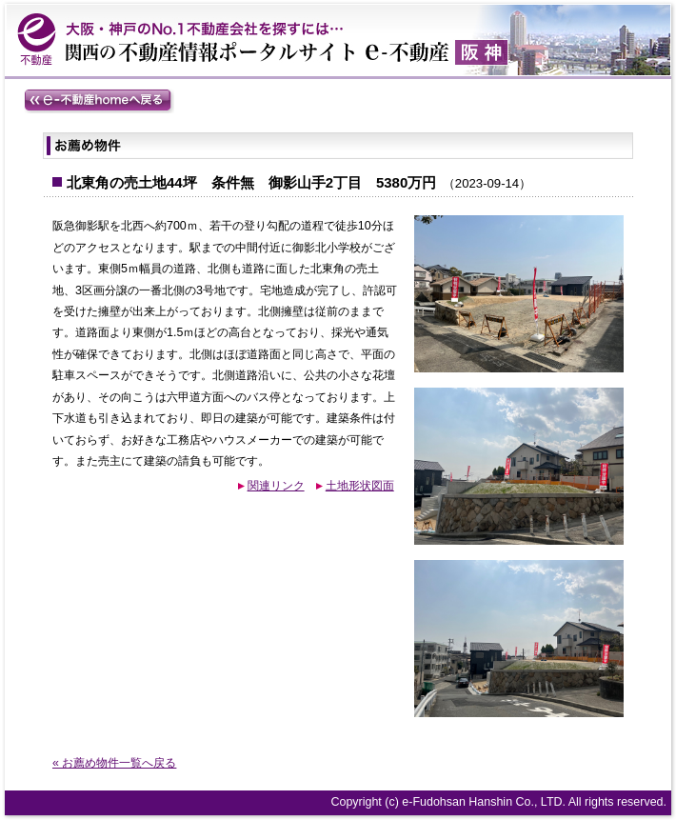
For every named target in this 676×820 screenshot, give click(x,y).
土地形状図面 (360, 485)
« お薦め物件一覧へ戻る (114, 763)
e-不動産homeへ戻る (99, 101)
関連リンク (276, 485)
